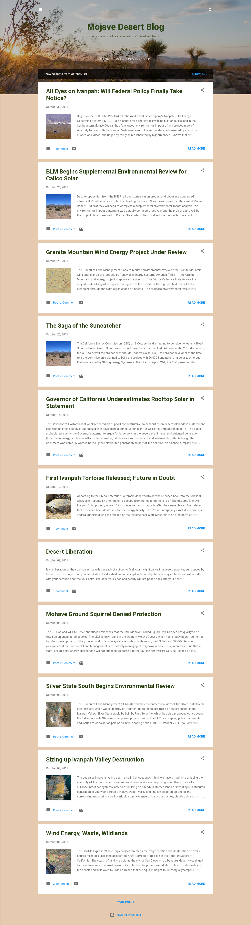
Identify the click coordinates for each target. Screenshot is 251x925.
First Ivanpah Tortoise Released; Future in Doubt (110, 477)
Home (104, 59)
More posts (126, 901)
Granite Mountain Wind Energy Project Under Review (116, 252)
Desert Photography (133, 59)
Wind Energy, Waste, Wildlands (87, 833)
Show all (199, 74)
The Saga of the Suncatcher (83, 325)
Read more (196, 148)
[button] (202, 91)
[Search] (210, 11)
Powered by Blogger (125, 915)
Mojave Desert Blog (125, 27)
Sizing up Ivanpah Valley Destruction (95, 759)
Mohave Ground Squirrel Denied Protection (103, 614)
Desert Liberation (69, 551)
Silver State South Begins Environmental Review (110, 685)
